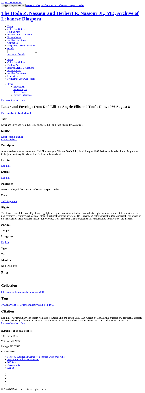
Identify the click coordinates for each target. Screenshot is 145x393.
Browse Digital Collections (20, 34)
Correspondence (9, 139)
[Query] (20, 51)
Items (10, 84)
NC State (11, 362)
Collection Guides (16, 29)
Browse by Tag (20, 89)
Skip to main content (11, 2)
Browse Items (14, 37)
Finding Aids (13, 32)
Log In (10, 367)
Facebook (6, 113)
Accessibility (13, 365)
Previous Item (8, 100)
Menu (13, 5)
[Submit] (36, 52)
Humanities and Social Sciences (23, 359)
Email (28, 113)
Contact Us (12, 43)
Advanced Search (15, 54)
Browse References (22, 95)
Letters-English (27, 304)
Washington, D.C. (45, 304)
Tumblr (21, 113)
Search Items (19, 92)
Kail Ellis (6, 166)
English (5, 242)
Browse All (18, 86)
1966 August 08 (9, 201)
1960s (4, 304)
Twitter (14, 113)
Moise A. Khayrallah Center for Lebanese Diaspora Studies (36, 356)
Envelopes (13, 304)
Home (10, 26)
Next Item (20, 100)
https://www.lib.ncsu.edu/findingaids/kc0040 (23, 292)
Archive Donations (16, 40)
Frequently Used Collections (21, 45)
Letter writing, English (12, 136)
